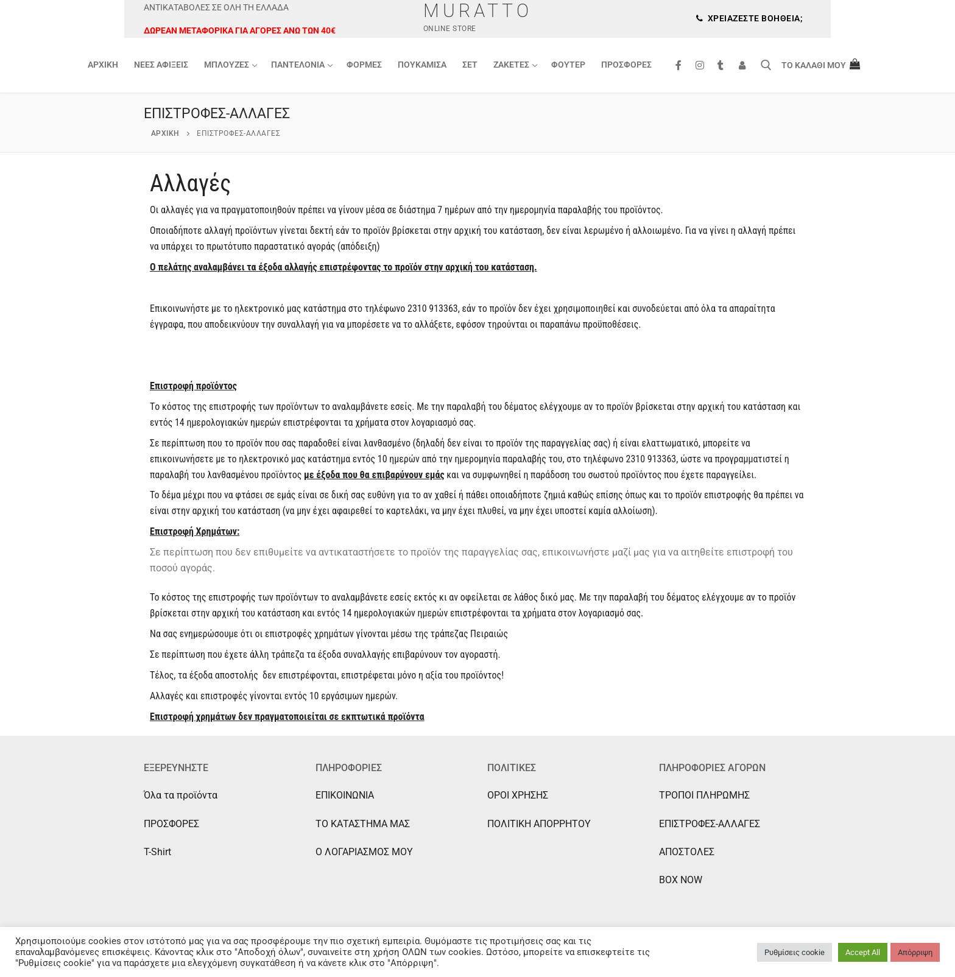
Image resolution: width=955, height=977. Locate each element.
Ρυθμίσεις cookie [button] (794, 952)
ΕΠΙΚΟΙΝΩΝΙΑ (344, 795)
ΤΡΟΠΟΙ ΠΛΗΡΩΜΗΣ (704, 795)
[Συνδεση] (742, 65)
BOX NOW (680, 880)
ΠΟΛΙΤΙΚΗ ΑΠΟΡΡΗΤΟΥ (539, 824)
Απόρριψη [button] (915, 952)
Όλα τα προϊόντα (180, 795)
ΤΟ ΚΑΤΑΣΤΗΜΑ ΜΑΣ (362, 824)
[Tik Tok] (721, 65)
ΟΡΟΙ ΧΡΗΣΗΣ (517, 795)
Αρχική (165, 133)
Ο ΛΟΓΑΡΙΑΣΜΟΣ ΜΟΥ (364, 852)
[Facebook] (678, 65)
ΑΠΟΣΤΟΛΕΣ (686, 852)
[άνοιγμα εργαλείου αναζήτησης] (766, 65)
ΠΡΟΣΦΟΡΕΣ (171, 824)
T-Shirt (157, 852)
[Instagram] (699, 65)
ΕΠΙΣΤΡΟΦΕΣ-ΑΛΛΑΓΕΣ (709, 824)
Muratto (477, 10)
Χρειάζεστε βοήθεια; (749, 18)
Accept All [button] (862, 952)
